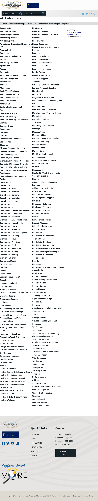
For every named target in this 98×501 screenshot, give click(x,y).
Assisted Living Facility (9, 79)
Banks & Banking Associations (12, 107)
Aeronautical (5, 50)
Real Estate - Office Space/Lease (46, 249)
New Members (30, 24)
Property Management (41, 223)
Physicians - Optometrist (42, 204)
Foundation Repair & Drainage (12, 337)
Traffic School (38, 365)
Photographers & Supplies (43, 198)
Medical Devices (39, 145)
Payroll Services (39, 192)
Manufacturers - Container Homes (46, 113)
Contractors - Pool (8, 245)
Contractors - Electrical (10, 217)
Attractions (5, 88)
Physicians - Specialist (41, 211)
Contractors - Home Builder (11, 223)
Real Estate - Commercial (43, 236)
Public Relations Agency (42, 226)
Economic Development (10, 277)
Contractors (5, 205)
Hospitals (36, 38)
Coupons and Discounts (47, 24)
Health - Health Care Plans (11, 375)
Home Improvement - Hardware (45, 35)
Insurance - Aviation (40, 57)
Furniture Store (6, 344)
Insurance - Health (40, 66)
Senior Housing (38, 289)
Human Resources (40, 44)
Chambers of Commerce (10, 139)
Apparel (3, 69)
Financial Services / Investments (13, 315)
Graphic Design (6, 359)
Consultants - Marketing (10, 198)
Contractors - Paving (9, 239)
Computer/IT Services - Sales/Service (16, 167)
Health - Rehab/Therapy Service (13, 397)
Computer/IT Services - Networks (14, 164)
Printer (35, 217)
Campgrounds (6, 129)
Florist (3, 331)
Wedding (36, 396)
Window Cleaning (39, 403)
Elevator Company (7, 287)
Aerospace (4, 53)
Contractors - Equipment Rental (13, 220)
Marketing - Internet (40, 119)
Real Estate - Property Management (47, 252)
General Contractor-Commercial (14, 350)
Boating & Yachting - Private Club (14, 120)
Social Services (38, 302)
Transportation (38, 368)
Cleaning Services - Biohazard (12, 148)
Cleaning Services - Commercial (13, 152)
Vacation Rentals (39, 384)
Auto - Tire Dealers (8, 101)
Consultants (5, 186)
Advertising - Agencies (9, 35)
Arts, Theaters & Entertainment (13, 76)
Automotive (5, 104)
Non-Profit (36, 179)
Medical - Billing (39, 135)
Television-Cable (39, 349)
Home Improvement (40, 32)
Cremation (4, 268)
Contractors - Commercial (11, 214)
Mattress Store (38, 132)
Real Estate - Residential (42, 255)
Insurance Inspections (41, 69)
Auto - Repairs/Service (9, 95)
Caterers (3, 136)
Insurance (36, 53)
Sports (35, 315)
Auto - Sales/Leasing (9, 98)
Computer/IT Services (9, 158)
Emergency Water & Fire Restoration (15, 293)
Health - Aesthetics (8, 369)
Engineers (4, 302)
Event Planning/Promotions (11, 309)
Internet (38, 123)
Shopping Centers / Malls (42, 296)
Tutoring (36, 374)
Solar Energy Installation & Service (47, 308)
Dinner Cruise (5, 274)
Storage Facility (39, 318)
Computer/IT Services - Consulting (14, 161)
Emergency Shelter (8, 290)
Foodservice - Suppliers (10, 334)
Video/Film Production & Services (46, 387)
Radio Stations (38, 230)
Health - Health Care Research (12, 379)
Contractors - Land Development (14, 233)
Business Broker (7, 126)
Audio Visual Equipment (10, 91)
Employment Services (9, 299)
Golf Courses (5, 353)
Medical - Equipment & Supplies (45, 138)
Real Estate (37, 233)
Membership (36, 443)
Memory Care (38, 151)
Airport (3, 60)
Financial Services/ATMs (10, 318)
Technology (37, 331)
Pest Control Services (41, 195)
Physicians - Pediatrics (41, 207)
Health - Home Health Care (11, 391)
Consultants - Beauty (9, 189)
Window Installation (40, 406)
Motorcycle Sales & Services (44, 161)
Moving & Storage (40, 164)
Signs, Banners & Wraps (42, 299)
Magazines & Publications (43, 98)
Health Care (37, 28)
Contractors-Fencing (9, 255)
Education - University (9, 283)
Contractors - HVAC (8, 226)
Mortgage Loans (39, 158)
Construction (5, 182)
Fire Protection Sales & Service (13, 325)
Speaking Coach (39, 312)
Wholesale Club (38, 399)
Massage (36, 129)
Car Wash (4, 133)
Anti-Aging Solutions (9, 63)
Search (4, 24)
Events (34, 452)
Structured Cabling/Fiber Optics (45, 321)
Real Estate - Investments (43, 245)
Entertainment (6, 306)
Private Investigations (41, 220)
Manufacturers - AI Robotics (44, 110)
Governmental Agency (9, 356)
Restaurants (37, 264)
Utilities (35, 380)
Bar (1, 110)
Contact (35, 456)
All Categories (63, 24)
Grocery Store (6, 363)
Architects (4, 72)
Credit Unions (6, 264)
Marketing (36, 116)
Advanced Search (16, 24)
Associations (5, 82)
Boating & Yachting (8, 117)
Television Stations (40, 346)
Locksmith (36, 95)
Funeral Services (7, 340)
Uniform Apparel (39, 377)
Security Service (39, 286)
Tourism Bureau (39, 361)
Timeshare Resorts (40, 355)
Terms (61, 496)
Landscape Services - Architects (46, 85)
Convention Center (8, 258)
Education (4, 280)
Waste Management (40, 390)
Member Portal (63, 453)
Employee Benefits (8, 296)
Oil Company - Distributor (43, 188)
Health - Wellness (7, 400)
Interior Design (38, 72)
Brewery (3, 123)
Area (33, 439)
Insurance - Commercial (42, 63)
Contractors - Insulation (10, 230)
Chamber (35, 435)
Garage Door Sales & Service (12, 347)
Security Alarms (39, 283)
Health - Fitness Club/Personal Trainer (16, 372)
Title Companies (39, 358)
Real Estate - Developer (42, 242)
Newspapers (37, 170)
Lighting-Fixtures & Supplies (44, 88)
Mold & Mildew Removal (42, 154)
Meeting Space (38, 148)
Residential (39, 258)
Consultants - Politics (9, 201)
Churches (4, 145)
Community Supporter (9, 155)
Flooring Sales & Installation (12, 328)
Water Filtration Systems (42, 393)
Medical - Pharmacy (40, 142)
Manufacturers (38, 107)
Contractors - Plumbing (10, 242)
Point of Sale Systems (41, 214)
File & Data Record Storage (11, 312)
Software (36, 305)
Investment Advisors (41, 76)
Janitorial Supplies (40, 79)
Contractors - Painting (9, 236)
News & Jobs (36, 447)
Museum (36, 167)
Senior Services (39, 293)
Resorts (35, 261)
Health (3, 366)
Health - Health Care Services (12, 382)
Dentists (3, 271)
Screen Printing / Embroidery (44, 280)
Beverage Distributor (8, 114)
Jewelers (36, 82)
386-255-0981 (67, 441)
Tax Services (37, 327)
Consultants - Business (9, 192)
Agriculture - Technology (10, 57)
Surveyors (36, 324)
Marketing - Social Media (43, 126)
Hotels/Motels (38, 41)
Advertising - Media (8, 38)
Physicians (36, 201)
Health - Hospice (7, 394)
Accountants (5, 28)
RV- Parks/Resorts (40, 277)
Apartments (5, 66)
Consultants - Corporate (10, 195)
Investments (40, 239)
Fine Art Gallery (6, 321)
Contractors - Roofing (9, 252)
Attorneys (4, 85)
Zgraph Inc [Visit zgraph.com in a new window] (76, 496)
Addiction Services (8, 32)
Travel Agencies (39, 371)
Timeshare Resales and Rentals (45, 352)
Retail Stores (37, 274)
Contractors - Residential (10, 249)
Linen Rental (37, 91)
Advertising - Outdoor (9, 41)
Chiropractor (5, 142)
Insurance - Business (41, 60)
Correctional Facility (8, 261)
